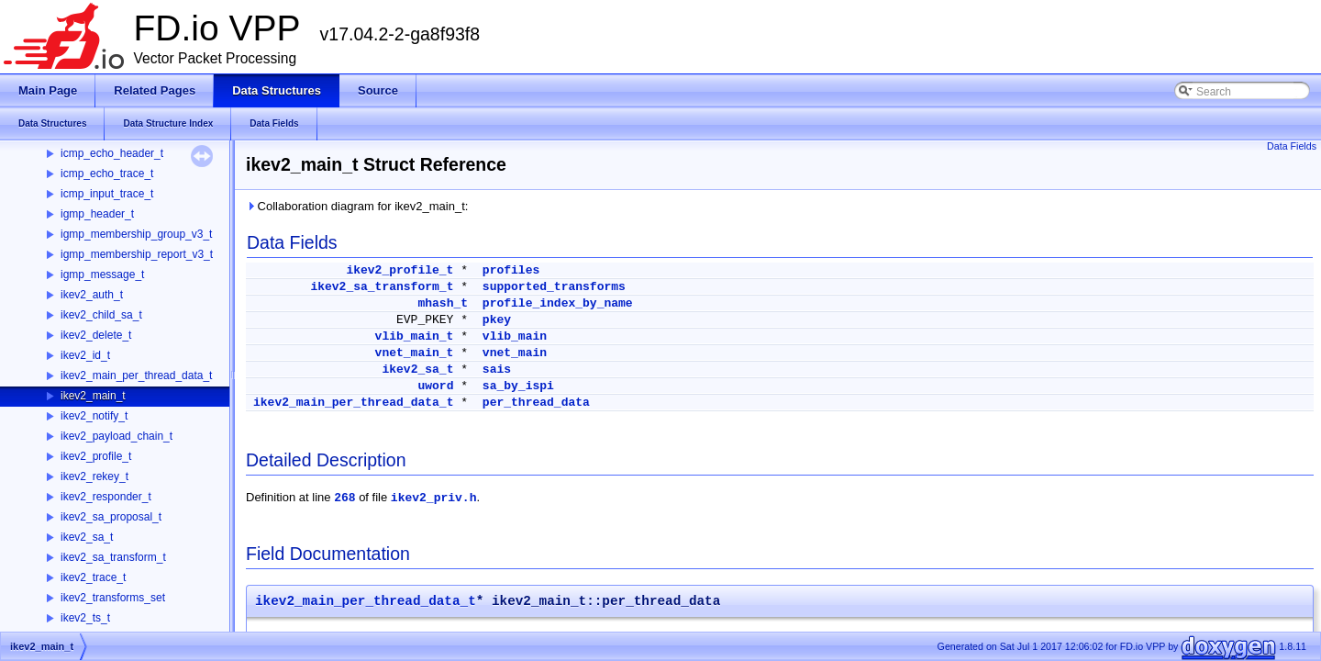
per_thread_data (536, 402)
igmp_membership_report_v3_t (137, 254)
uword (435, 386)
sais (497, 369)
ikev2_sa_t (87, 537)
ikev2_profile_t (96, 456)
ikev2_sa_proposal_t (111, 516)
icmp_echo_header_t (112, 153)
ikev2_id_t (85, 355)
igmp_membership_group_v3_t (136, 234)
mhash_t (442, 303)
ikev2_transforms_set (113, 597)
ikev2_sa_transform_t (113, 557)
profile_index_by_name (558, 303)
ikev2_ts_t (85, 617)
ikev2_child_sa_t (101, 314)
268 (344, 498)
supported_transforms (554, 287)
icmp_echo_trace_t (107, 173)
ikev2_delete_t (96, 335)
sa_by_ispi (518, 386)
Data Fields (1291, 145)
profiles (511, 270)
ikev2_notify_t (94, 415)
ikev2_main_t (93, 395)
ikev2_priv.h (434, 498)
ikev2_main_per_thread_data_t (136, 375)
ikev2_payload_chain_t (116, 436)
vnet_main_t (414, 353)
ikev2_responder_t (106, 496)
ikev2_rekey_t (94, 476)
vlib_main (515, 336)
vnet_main (515, 353)
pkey (497, 320)
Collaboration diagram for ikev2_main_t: (357, 206)
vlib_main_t (414, 336)
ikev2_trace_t (93, 577)
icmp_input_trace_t (107, 193)
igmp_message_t (102, 274)
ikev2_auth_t (92, 294)
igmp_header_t (97, 213)
